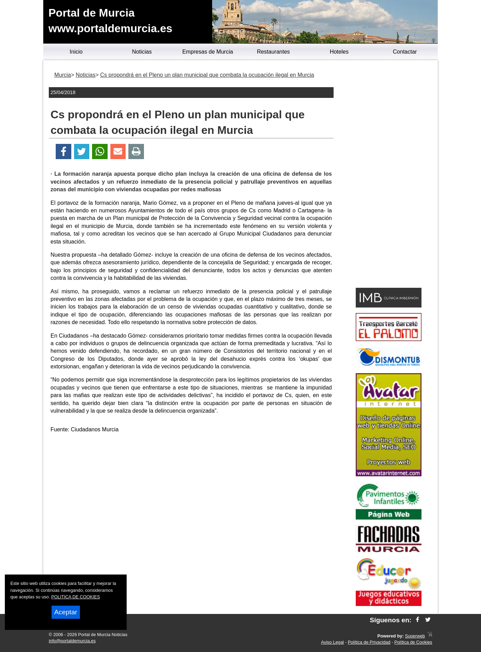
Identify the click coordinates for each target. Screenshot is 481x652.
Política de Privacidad (369, 642)
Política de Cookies (413, 642)
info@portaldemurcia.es (72, 640)
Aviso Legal (332, 642)
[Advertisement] (191, 487)
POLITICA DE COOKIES (75, 596)
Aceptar (65, 612)
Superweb (415, 636)
